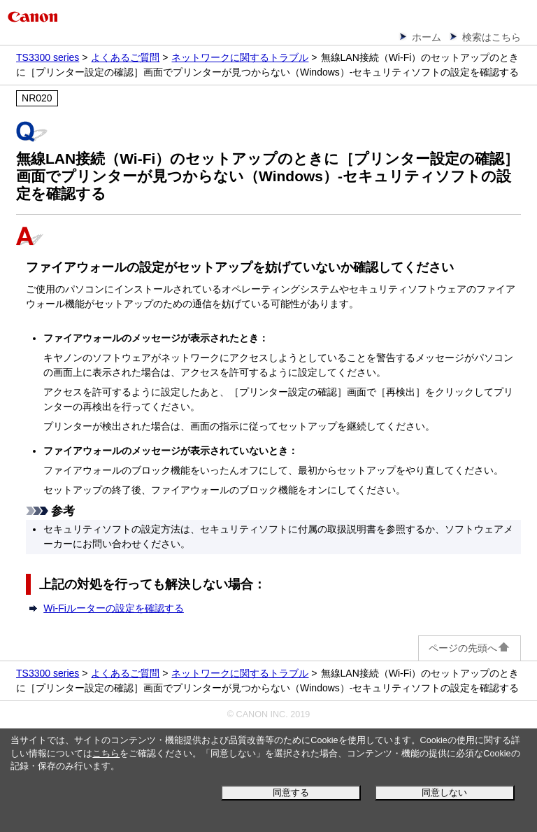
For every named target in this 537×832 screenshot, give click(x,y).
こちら (106, 754)
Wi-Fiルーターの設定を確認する (113, 608)
